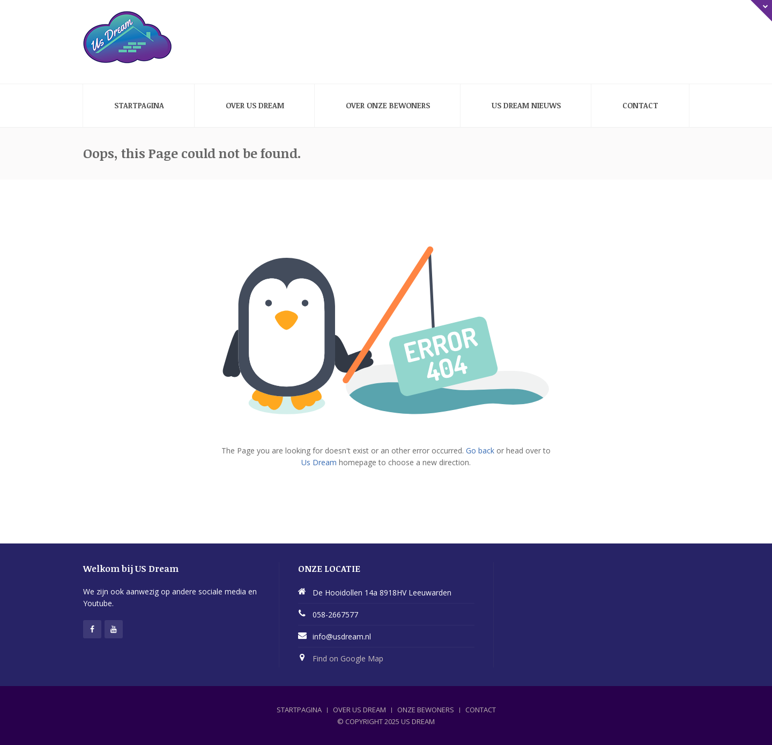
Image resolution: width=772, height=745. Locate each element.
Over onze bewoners (388, 105)
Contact (640, 105)
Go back (480, 450)
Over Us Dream (255, 105)
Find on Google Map (348, 658)
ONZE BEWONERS (425, 709)
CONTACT (480, 709)
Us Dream (319, 462)
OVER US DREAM (359, 709)
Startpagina (139, 105)
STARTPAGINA (299, 709)
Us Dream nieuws (526, 105)
